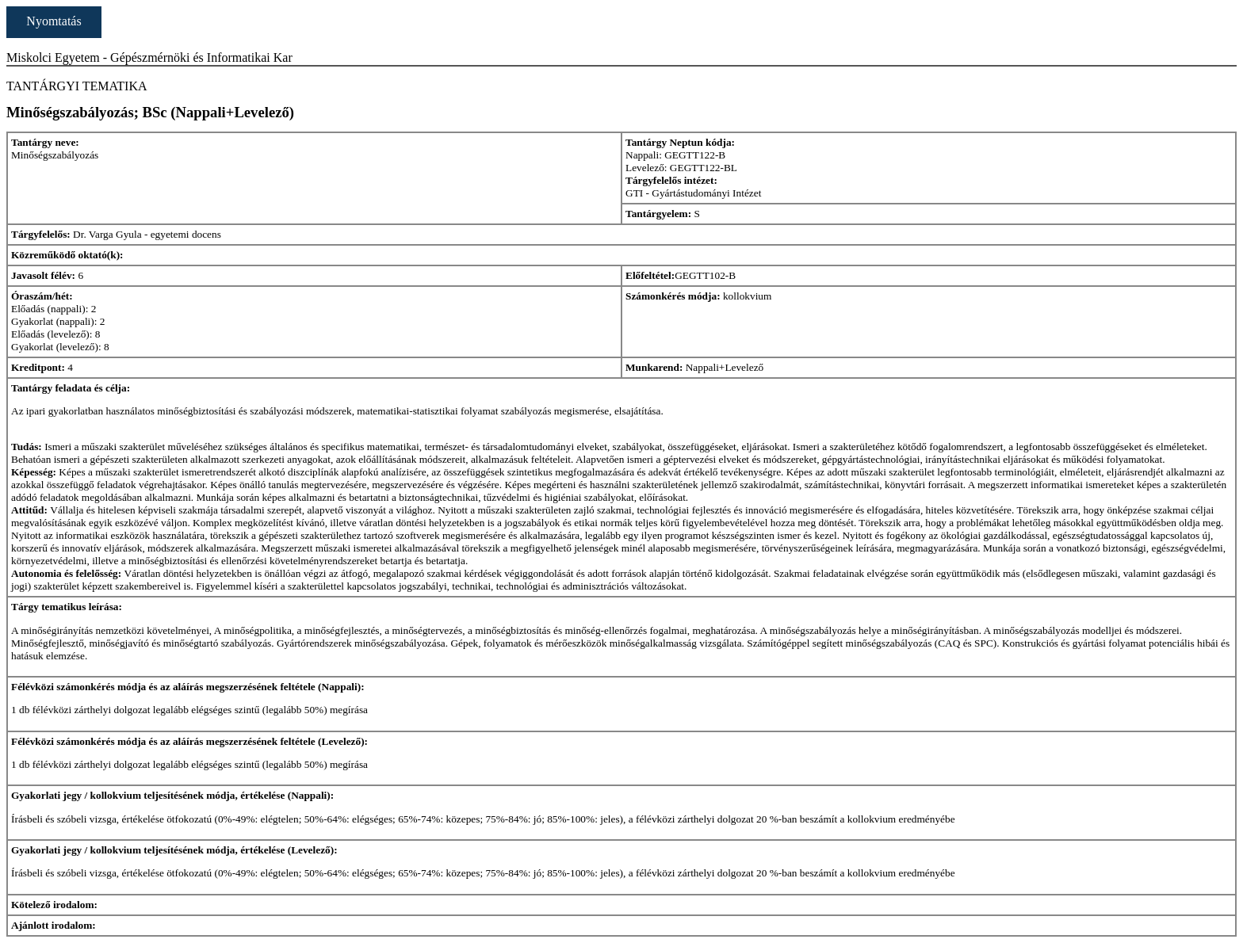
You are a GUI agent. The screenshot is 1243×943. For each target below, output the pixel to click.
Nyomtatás (53, 21)
